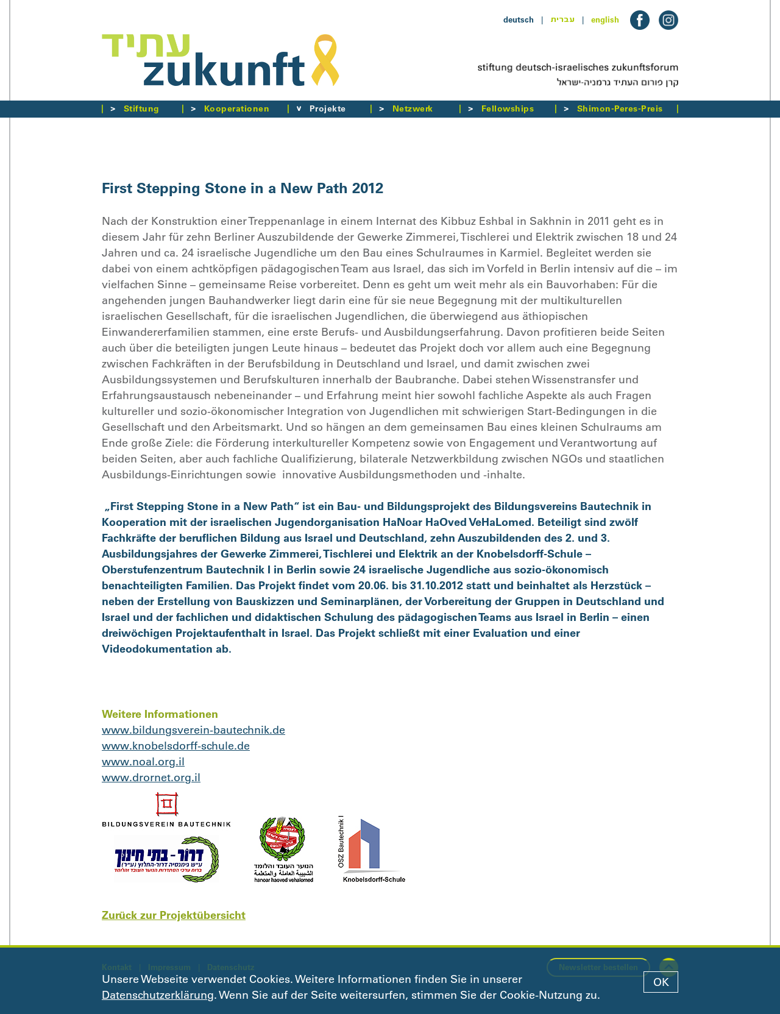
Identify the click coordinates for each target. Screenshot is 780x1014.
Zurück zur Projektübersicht (174, 915)
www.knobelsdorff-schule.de (176, 746)
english (605, 19)
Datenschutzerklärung (158, 995)
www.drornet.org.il (151, 777)
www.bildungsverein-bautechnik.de (193, 730)
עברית (562, 19)
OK (661, 982)
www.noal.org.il (143, 761)
